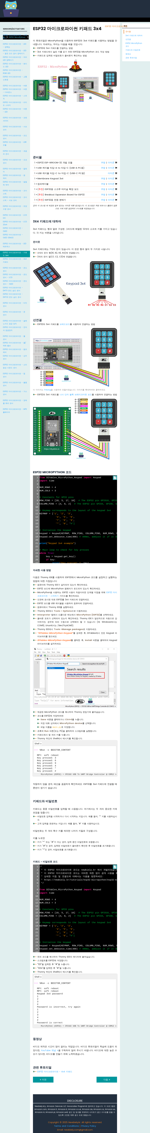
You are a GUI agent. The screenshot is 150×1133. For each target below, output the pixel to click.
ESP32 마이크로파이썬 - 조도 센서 (15, 137)
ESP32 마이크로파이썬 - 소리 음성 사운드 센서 (15, 366)
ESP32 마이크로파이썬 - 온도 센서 (15, 269)
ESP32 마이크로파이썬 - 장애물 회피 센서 (15, 401)
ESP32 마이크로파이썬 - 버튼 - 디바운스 (15, 90)
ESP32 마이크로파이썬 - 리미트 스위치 (15, 103)
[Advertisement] (75, 125)
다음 (107, 1079)
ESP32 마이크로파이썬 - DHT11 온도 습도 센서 (13, 289)
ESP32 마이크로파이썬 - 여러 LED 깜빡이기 (15, 58)
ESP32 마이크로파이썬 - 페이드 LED (15, 65)
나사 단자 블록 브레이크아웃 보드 (76, 394)
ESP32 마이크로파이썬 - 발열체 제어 (15, 183)
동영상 (128, 54)
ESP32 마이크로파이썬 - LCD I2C (15, 216)
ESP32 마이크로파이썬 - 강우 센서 (15, 357)
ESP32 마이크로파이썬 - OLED (13, 229)
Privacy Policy (88, 1125)
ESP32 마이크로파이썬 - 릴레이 (15, 170)
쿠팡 (103, 162)
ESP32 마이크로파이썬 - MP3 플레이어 (15, 410)
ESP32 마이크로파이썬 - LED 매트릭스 (14, 245)
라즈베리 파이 (44, 26)
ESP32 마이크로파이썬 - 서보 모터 (15, 128)
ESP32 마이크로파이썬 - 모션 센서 (15, 161)
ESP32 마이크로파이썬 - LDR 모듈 (15, 143)
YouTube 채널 (49, 1050)
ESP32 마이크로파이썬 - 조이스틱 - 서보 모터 (15, 198)
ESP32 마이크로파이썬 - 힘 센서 (14, 375)
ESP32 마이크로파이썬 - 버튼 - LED (15, 110)
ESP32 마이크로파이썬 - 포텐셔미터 (15, 119)
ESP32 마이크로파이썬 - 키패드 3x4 (15, 254)
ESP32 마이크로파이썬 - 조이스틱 (15, 192)
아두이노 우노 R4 (60, 26)
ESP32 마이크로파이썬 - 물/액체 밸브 (14, 344)
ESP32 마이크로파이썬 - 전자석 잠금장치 (15, 328)
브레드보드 (65, 324)
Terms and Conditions (66, 1125)
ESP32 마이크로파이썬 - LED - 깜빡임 (14, 45)
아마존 (111, 162)
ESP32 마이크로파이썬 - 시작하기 (15, 36)
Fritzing (47, 389)
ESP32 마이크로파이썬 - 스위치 (15, 97)
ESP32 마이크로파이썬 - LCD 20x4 (15, 223)
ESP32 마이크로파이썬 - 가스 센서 (15, 393)
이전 (43, 1079)
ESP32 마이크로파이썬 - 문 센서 (14, 313)
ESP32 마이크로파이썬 (116, 26)
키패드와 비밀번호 (133, 50)
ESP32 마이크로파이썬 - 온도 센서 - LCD (15, 276)
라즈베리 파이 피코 (137, 26)
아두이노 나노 (76, 26)
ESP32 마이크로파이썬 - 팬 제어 (14, 176)
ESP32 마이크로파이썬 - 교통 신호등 (15, 78)
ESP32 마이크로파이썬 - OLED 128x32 (13, 236)
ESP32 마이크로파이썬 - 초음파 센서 (15, 152)
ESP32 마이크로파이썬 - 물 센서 (14, 337)
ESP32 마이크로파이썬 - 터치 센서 (15, 304)
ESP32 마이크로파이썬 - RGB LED (13, 71)
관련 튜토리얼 (131, 57)
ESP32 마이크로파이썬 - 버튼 (15, 85)
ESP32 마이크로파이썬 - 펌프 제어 (15, 350)
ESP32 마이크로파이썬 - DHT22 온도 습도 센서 (13, 295)
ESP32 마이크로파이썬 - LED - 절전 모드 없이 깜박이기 (14, 52)
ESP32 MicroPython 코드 (134, 44)
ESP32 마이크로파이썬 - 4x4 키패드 (15, 260)
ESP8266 (32, 26)
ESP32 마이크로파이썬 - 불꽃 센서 (15, 384)
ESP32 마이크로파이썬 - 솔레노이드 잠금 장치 (15, 322)
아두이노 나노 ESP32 (94, 26)
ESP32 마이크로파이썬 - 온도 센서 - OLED (15, 282)
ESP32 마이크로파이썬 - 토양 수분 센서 (15, 207)
